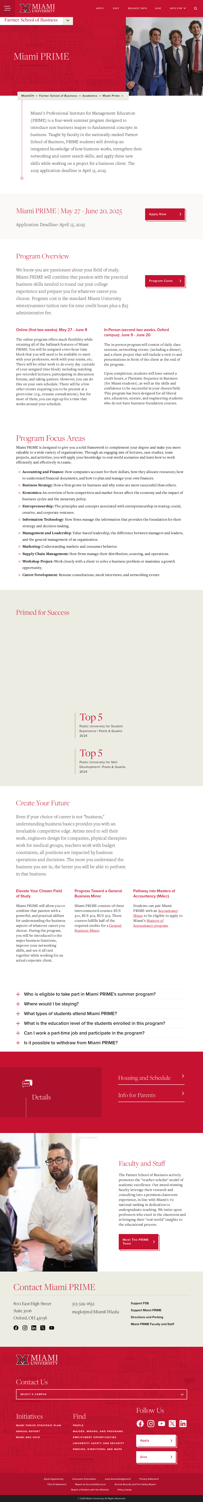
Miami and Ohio (28, 1437)
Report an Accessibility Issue (90, 1484)
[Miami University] (37, 8)
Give (158, 8)
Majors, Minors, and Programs (98, 1431)
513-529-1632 (83, 1303)
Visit (116, 8)
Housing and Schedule (151, 1077)
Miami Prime (111, 95)
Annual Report (28, 1431)
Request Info (137, 8)
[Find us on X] (172, 1424)
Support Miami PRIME (146, 1310)
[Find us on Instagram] (151, 1424)
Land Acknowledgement (118, 1479)
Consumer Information (84, 1479)
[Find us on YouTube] (162, 1424)
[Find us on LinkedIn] (183, 1424)
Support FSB (140, 1303)
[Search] (195, 8)
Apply (100, 8)
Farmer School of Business (31, 19)
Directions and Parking (147, 1317)
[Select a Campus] (101, 1394)
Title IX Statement (56, 1484)
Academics (90, 95)
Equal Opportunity (53, 1479)
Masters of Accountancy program (150, 923)
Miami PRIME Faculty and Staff (152, 1324)
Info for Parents (151, 1095)
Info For (178, 8)
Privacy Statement (149, 1479)
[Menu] (7, 8)
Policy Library (125, 1489)
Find (79, 1416)
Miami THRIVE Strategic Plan (38, 1425)
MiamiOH (27, 95)
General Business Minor (98, 928)
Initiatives (29, 1416)
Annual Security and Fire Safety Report (135, 1484)
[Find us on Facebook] (140, 1424)
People (78, 1425)
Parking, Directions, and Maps (97, 1449)
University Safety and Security (99, 1443)
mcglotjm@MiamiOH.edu (95, 1311)
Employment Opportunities (94, 1437)
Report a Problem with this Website (90, 1489)
